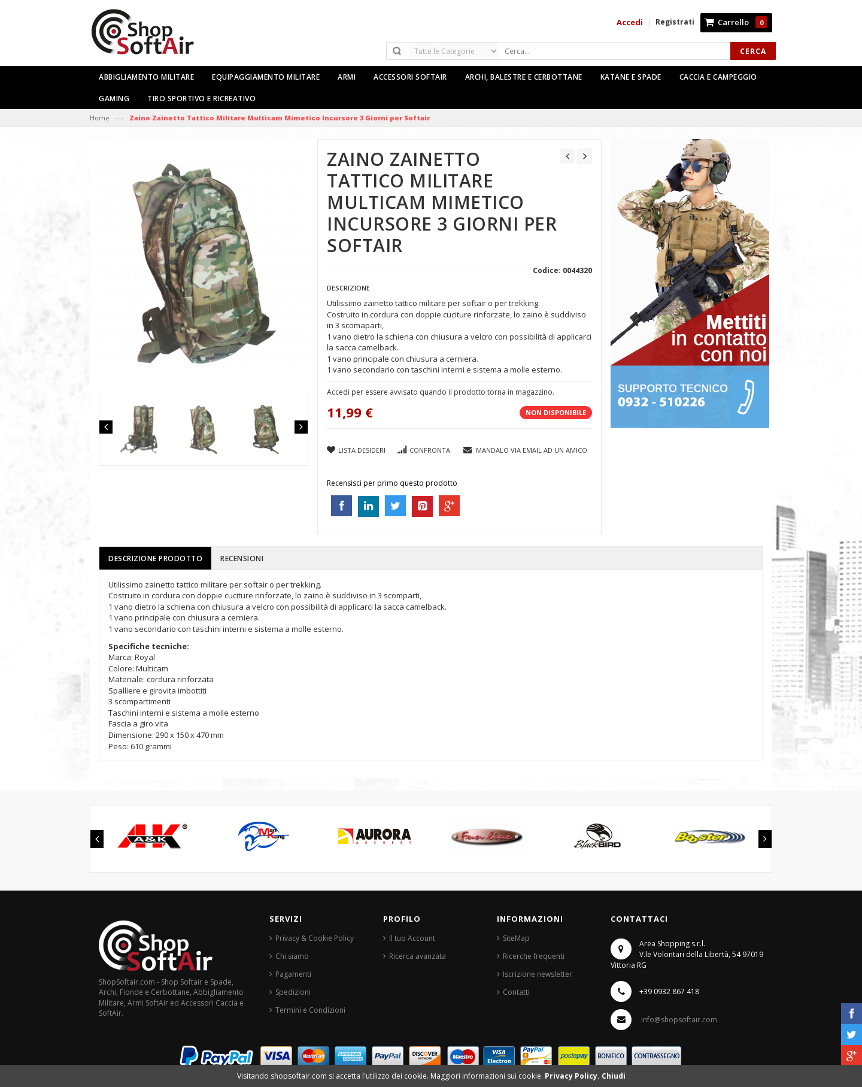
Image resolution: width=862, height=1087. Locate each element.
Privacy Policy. (573, 1076)
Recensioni (241, 558)
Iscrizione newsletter (537, 974)
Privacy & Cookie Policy (314, 938)
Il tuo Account (412, 938)
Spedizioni (293, 992)
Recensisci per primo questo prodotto (392, 483)
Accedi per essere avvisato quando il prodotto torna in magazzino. (440, 392)
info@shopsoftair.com (679, 1020)
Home (100, 117)
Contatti (516, 992)
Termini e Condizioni (310, 1010)
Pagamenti (293, 974)
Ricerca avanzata (417, 956)
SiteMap (516, 938)
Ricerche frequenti (533, 956)
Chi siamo (292, 956)
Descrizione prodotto (155, 558)
